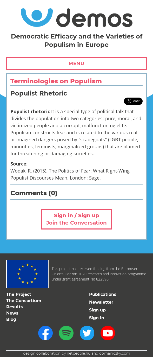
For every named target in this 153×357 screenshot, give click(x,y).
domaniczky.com (114, 353)
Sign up (97, 310)
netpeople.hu (78, 353)
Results (14, 306)
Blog (11, 319)
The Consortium (23, 300)
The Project (18, 294)
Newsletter (101, 302)
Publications (102, 294)
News (12, 313)
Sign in (96, 317)
